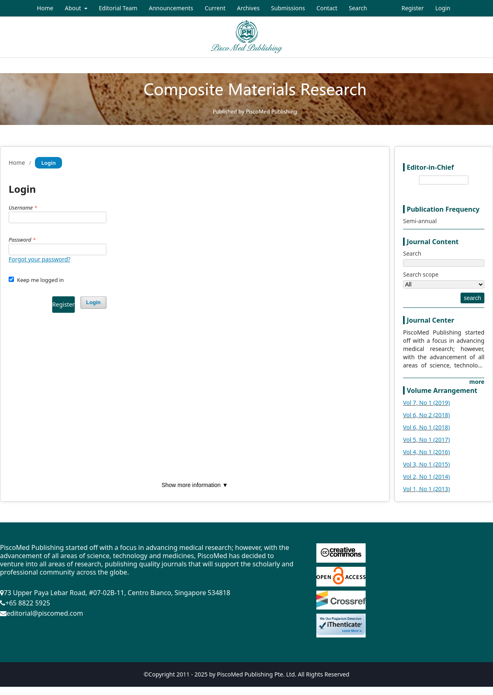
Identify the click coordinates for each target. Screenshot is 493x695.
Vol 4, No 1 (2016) (426, 452)
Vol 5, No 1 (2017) (426, 439)
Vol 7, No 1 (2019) (426, 402)
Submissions (288, 8)
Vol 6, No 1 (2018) (426, 427)
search (472, 298)
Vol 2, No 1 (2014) (426, 476)
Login (442, 8)
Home (45, 8)
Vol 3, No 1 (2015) (426, 464)
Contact (326, 8)
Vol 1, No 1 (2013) (426, 489)
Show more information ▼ (194, 485)
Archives (248, 8)
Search (358, 8)
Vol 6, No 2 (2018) (426, 415)
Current (215, 8)
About (74, 8)
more (476, 382)
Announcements (171, 8)
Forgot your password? (39, 259)
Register (412, 8)
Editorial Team (118, 8)
